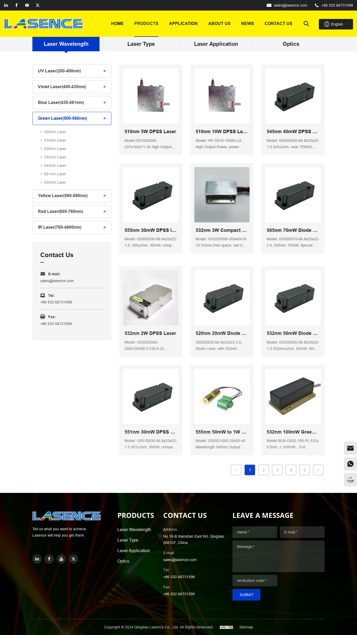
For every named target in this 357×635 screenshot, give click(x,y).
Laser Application (216, 44)
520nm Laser (55, 148)
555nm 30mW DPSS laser (151, 230)
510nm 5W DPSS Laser (150, 132)
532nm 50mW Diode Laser (293, 402)
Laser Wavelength (66, 44)
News (247, 24)
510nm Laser (55, 140)
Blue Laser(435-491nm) (61, 102)
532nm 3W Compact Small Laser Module (222, 230)
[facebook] (16, 5)
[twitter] (38, 5)
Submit (247, 594)
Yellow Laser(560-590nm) (63, 196)
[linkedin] (6, 5)
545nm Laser (55, 165)
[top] (350, 479)
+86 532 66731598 (337, 5)
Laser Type (141, 44)
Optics (291, 44)
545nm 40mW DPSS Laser (293, 132)
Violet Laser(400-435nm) (62, 87)
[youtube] (27, 5)
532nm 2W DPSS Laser (150, 402)
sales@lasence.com (290, 5)
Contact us (278, 24)
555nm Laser (55, 182)
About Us (219, 24)
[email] (350, 448)
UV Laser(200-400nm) (59, 71)
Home (117, 24)
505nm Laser (55, 131)
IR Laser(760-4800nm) (59, 227)
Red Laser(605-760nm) (60, 211)
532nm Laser (55, 157)
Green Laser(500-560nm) (62, 118)
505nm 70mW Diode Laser (293, 230)
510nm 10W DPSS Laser (222, 132)
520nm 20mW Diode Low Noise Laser (222, 402)
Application (183, 24)
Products (146, 24)
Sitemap (246, 627)
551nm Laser (55, 174)
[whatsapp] (350, 464)
